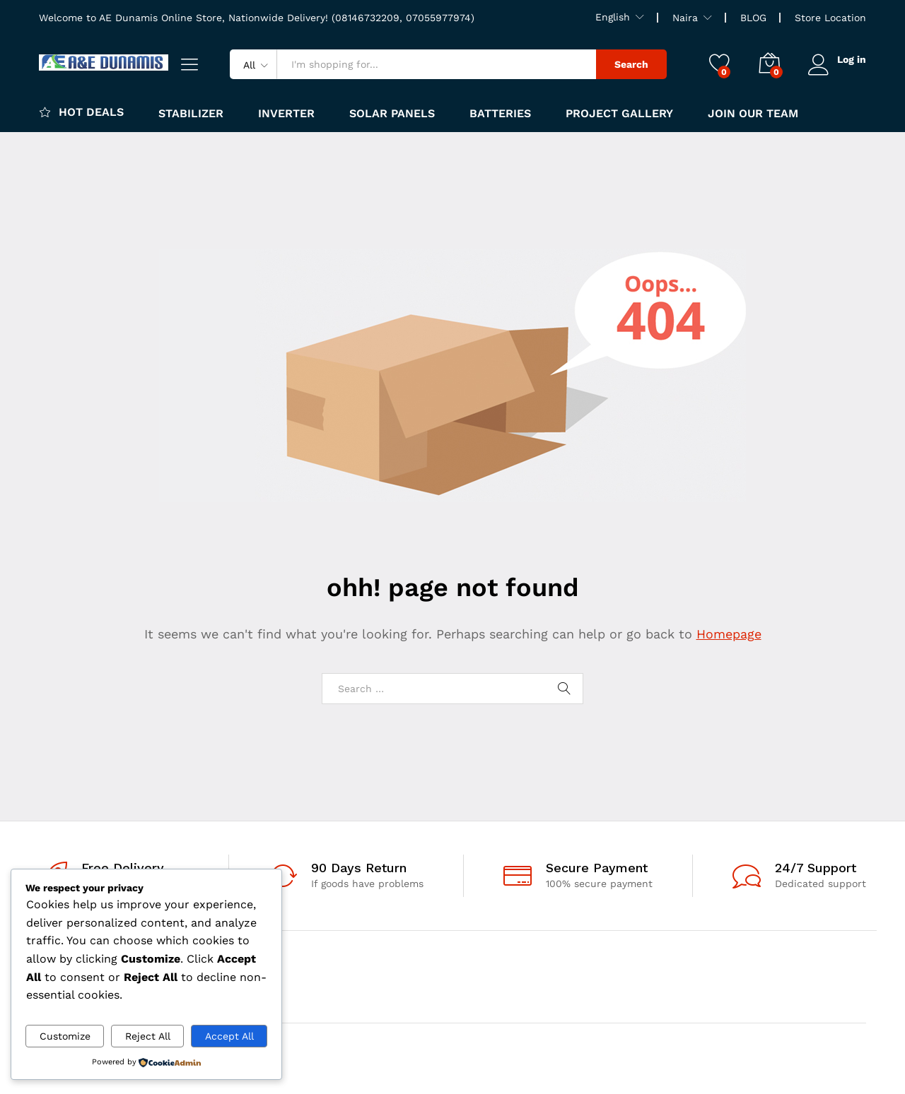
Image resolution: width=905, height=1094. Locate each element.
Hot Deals (81, 112)
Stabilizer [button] (190, 113)
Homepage (728, 633)
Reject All (147, 1036)
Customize (65, 1036)
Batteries (500, 113)
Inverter (286, 113)
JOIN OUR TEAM (753, 113)
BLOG (753, 17)
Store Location (830, 17)
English (612, 17)
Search (631, 64)
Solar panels (392, 113)
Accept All (229, 1036)
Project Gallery (619, 113)
